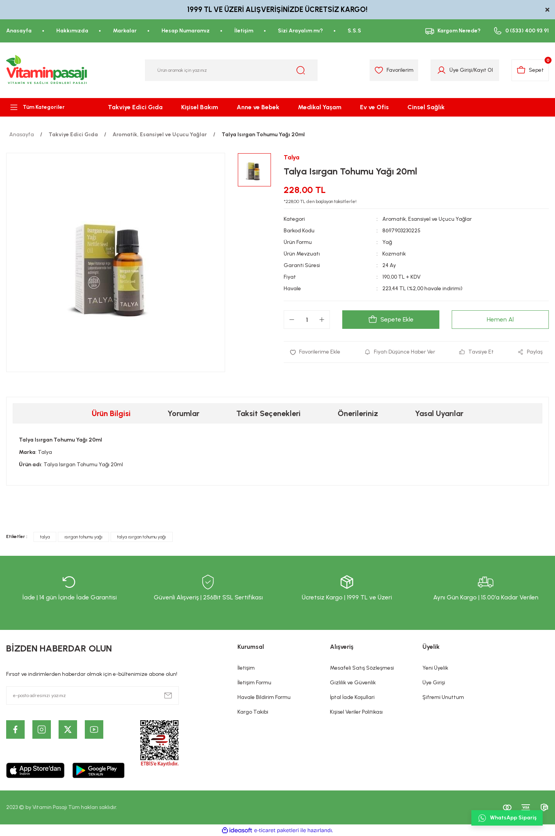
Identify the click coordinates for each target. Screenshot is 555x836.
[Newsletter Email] (92, 695)
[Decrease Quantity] (291, 319)
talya (45, 537)
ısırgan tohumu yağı (83, 537)
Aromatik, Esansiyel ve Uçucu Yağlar (427, 219)
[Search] (231, 70)
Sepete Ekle (391, 319)
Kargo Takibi (252, 712)
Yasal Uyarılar (439, 413)
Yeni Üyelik (435, 668)
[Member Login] (441, 70)
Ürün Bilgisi (111, 413)
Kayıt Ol (483, 70)
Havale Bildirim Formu (264, 697)
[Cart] (530, 70)
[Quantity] (306, 319)
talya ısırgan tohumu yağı (141, 537)
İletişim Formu (254, 682)
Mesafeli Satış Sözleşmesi (362, 668)
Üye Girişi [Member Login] (460, 70)
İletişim (246, 668)
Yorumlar (183, 413)
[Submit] (168, 695)
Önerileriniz (358, 413)
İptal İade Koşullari (352, 697)
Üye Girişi (433, 682)
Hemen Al (500, 319)
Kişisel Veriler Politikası (356, 712)
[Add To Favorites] (315, 352)
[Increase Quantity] (322, 319)
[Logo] (47, 70)
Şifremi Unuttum (443, 697)
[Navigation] (46, 107)
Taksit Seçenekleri (268, 413)
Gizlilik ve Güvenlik (353, 682)
